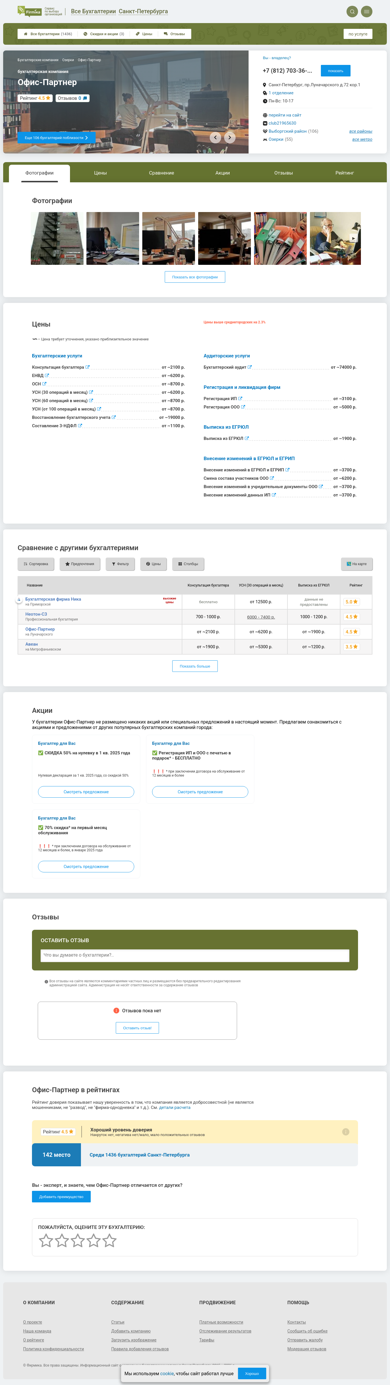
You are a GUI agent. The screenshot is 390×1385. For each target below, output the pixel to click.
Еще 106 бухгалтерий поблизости (56, 138)
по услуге (358, 34)
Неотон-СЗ (36, 614)
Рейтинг (345, 173)
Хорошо (252, 1373)
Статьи (117, 1322)
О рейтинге (33, 1340)
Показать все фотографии (195, 277)
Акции (222, 173)
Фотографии (39, 173)
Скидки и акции (104, 34)
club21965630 (282, 123)
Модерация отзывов (306, 1349)
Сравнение (161, 173)
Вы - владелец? (277, 58)
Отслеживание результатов (225, 1331)
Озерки (276, 139)
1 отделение (281, 92)
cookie (167, 1373)
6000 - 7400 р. (261, 616)
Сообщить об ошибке (307, 1331)
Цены (144, 34)
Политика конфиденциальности (53, 1349)
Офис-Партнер (40, 629)
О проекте (32, 1322)
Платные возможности (221, 1322)
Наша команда (37, 1331)
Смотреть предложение (86, 792)
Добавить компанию (131, 1331)
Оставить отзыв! (137, 1028)
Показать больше (195, 666)
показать (335, 71)
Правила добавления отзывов (140, 1349)
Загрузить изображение (133, 1340)
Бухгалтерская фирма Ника (53, 599)
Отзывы (174, 34)
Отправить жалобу (305, 1340)
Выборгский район (288, 131)
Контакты (296, 1322)
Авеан (31, 644)
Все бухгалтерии (48, 34)
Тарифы (206, 1340)
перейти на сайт (285, 115)
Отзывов (69, 98)
